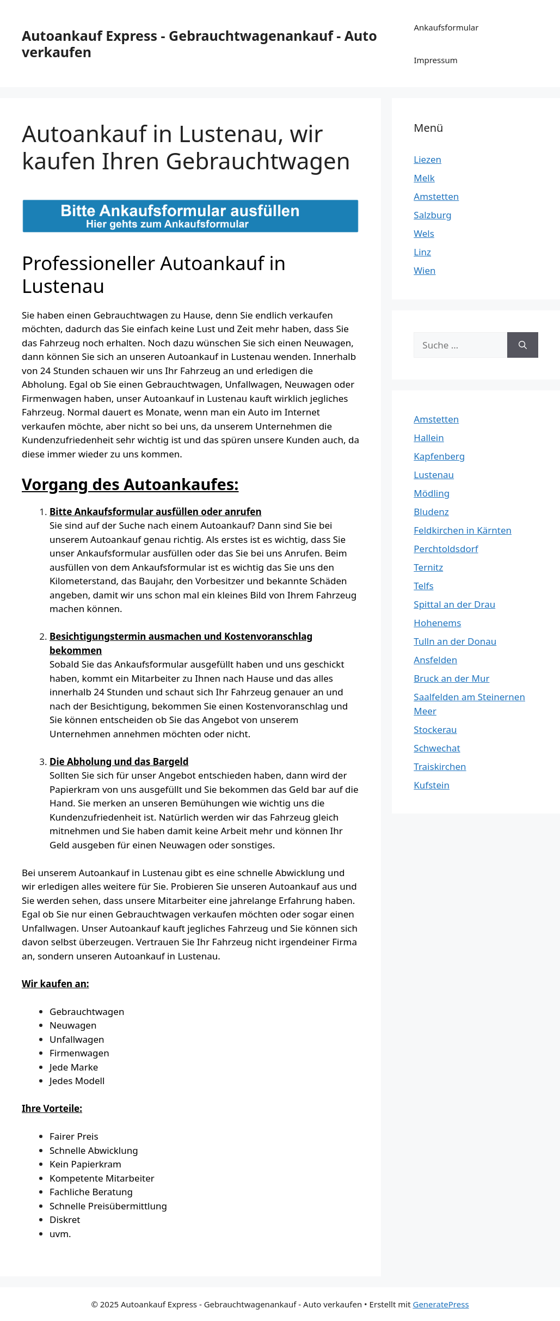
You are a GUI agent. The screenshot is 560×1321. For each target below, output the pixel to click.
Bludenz (431, 511)
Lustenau (434, 474)
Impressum (435, 59)
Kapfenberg (439, 456)
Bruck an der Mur (451, 678)
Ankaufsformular (446, 27)
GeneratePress (441, 1304)
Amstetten (436, 196)
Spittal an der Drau (454, 604)
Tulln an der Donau (455, 641)
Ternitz (428, 567)
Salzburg (433, 215)
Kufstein (432, 785)
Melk (424, 178)
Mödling (432, 493)
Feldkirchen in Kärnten (463, 530)
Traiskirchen (440, 766)
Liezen (427, 159)
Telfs (423, 585)
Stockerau (435, 729)
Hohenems (437, 622)
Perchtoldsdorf (446, 548)
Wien (424, 270)
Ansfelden (435, 659)
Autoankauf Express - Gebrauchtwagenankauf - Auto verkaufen (199, 43)
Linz (422, 252)
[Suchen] (522, 345)
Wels (424, 233)
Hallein (429, 437)
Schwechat (437, 748)
